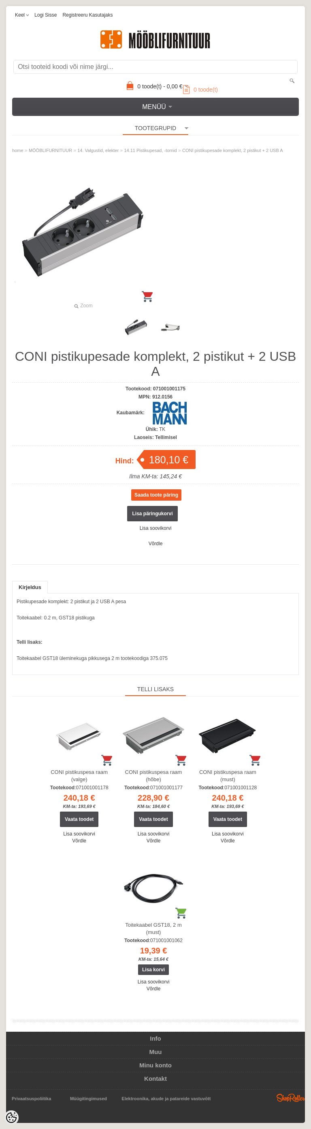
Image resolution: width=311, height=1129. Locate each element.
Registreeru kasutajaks (87, 15)
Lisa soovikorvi (156, 528)
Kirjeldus (30, 587)
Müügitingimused (88, 1098)
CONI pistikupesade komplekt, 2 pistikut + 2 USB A (232, 150)
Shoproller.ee (291, 1098)
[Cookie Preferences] (11, 1117)
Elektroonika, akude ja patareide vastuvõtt (166, 1098)
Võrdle (156, 543)
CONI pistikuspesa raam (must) (227, 775)
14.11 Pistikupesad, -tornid (150, 150)
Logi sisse (45, 15)
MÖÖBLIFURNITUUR (50, 150)
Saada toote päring (156, 495)
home (17, 150)
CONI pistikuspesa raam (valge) (79, 775)
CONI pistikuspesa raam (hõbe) (153, 775)
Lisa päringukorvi (152, 513)
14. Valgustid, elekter (98, 150)
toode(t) (200, 89)
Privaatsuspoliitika (31, 1098)
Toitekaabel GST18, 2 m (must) (153, 928)
